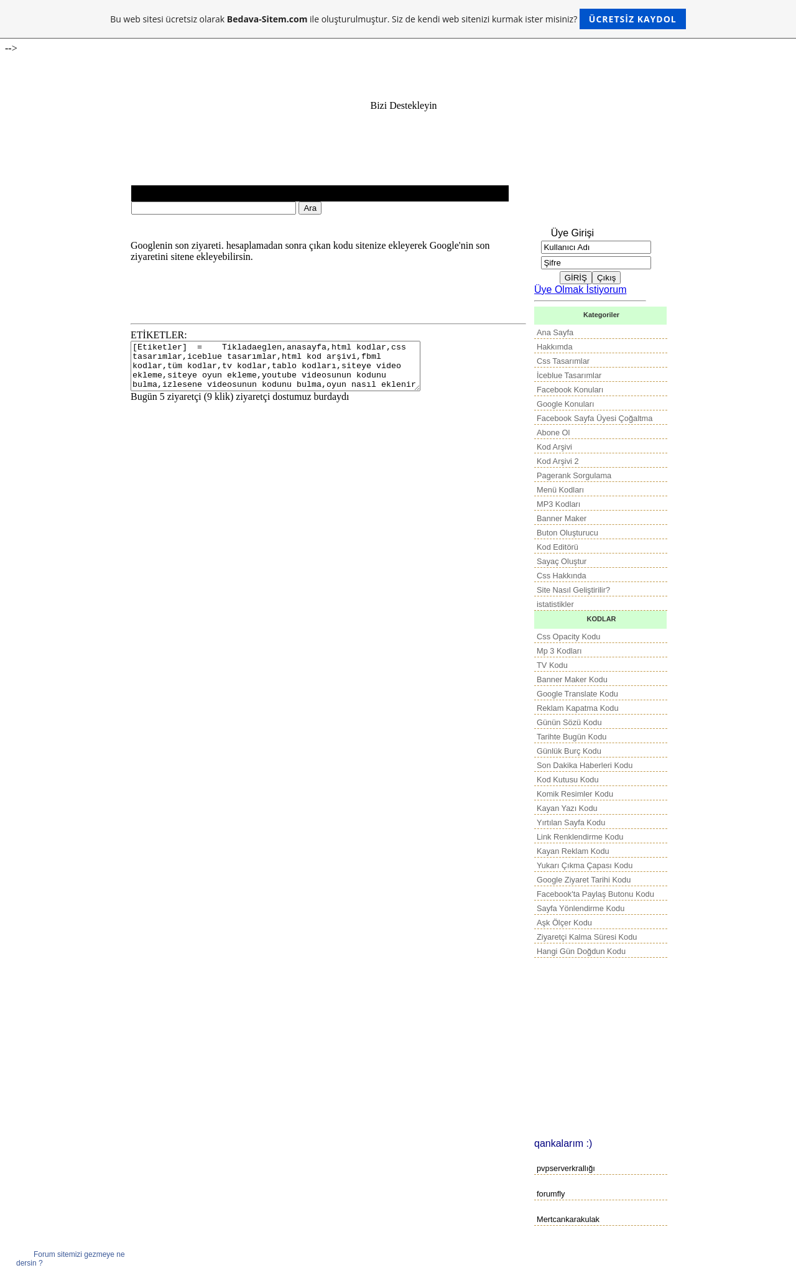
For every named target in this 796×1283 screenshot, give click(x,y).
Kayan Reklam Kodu (573, 851)
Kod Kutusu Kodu (568, 779)
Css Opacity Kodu (568, 636)
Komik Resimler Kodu (575, 794)
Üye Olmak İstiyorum (580, 289)
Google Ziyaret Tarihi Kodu (584, 879)
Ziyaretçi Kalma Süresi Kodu (587, 937)
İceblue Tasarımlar (569, 375)
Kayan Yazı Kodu (567, 808)
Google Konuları (565, 404)
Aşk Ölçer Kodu (564, 922)
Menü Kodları (560, 489)
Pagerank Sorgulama (574, 475)
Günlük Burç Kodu (569, 751)
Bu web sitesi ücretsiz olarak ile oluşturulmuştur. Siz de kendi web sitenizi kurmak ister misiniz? (397, 19)
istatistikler (555, 604)
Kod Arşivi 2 (558, 461)
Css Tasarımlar (563, 361)
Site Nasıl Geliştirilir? (573, 590)
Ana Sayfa (555, 332)
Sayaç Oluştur (561, 561)
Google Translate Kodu (577, 693)
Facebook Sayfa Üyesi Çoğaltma (594, 418)
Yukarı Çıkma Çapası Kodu (584, 865)
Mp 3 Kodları (559, 650)
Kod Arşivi (554, 447)
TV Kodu (552, 665)
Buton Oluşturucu (567, 532)
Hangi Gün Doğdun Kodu (581, 951)
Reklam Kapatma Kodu (578, 708)
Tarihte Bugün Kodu (571, 736)
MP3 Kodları (558, 504)
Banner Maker (561, 518)
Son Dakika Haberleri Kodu (584, 765)
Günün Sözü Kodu (569, 722)
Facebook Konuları (570, 389)
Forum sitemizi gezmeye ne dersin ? (70, 1258)
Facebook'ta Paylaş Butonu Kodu (595, 894)
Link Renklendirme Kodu (580, 836)
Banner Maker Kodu (572, 679)
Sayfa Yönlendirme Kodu (580, 908)
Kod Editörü (557, 547)
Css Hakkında (561, 575)
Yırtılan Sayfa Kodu (571, 822)
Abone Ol (553, 432)
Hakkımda (555, 346)
